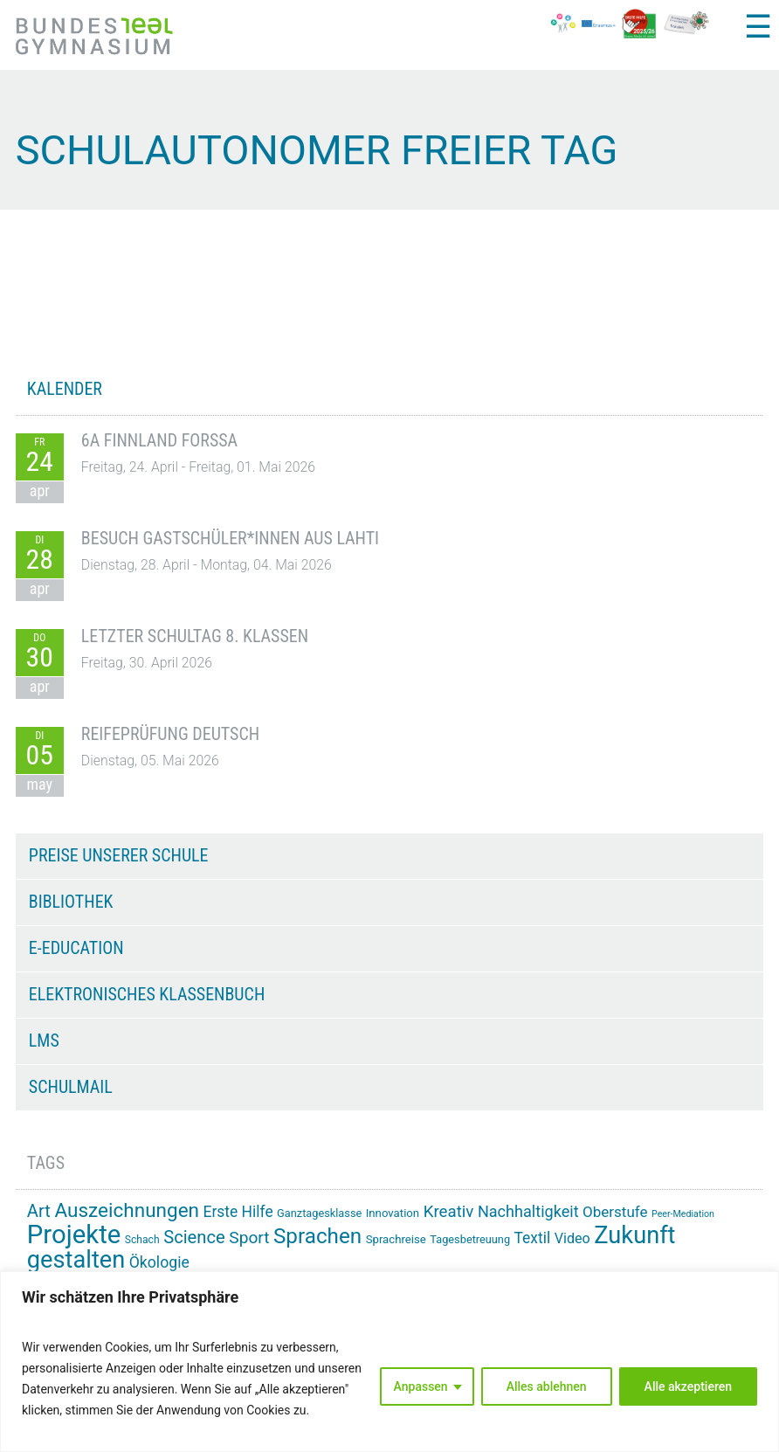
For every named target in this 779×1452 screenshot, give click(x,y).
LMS (44, 1040)
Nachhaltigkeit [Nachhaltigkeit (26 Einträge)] (528, 1211)
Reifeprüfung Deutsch (170, 733)
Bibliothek (71, 901)
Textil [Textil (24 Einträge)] (532, 1238)
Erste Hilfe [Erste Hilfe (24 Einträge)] (238, 1211)
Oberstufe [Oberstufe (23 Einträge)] (615, 1211)
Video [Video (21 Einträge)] (572, 1238)
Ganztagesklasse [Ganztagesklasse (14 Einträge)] (319, 1213)
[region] (389, 1361)
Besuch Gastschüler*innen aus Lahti (230, 538)
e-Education (76, 947)
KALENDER (64, 388)
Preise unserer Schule (119, 855)
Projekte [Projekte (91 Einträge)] (74, 1234)
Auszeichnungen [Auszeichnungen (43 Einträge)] (126, 1210)
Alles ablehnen (547, 1386)
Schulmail (71, 1086)
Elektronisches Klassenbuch (147, 994)
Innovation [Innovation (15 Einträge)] (392, 1213)
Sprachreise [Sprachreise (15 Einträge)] (396, 1239)
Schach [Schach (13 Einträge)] (142, 1240)
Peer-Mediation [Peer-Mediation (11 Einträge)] (682, 1214)
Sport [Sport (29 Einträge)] (249, 1237)
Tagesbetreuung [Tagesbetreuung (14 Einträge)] (470, 1239)
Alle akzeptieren (688, 1386)
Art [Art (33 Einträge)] (39, 1210)
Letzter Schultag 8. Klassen (194, 636)
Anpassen (421, 1386)
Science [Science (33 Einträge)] (194, 1237)
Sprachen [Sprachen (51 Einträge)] (317, 1236)
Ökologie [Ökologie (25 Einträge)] (159, 1262)
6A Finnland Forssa (159, 440)
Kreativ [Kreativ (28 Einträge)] (449, 1211)
